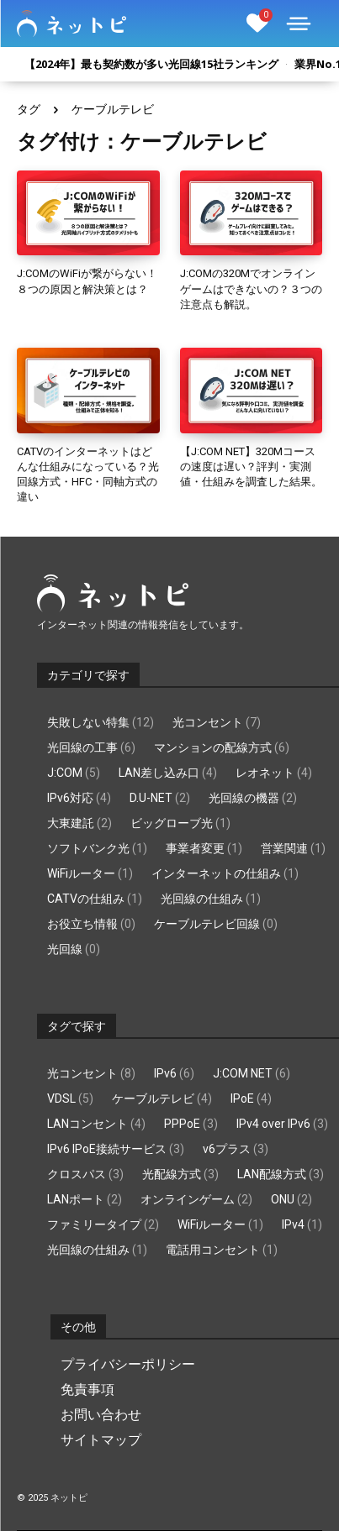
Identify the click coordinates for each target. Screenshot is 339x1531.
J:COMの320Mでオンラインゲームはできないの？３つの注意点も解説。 (251, 288)
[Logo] (71, 23)
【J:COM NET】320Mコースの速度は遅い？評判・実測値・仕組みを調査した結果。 (251, 466)
